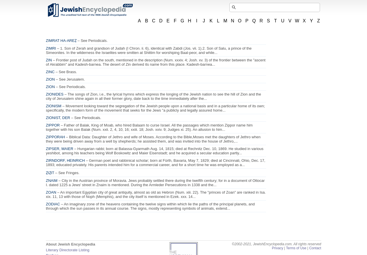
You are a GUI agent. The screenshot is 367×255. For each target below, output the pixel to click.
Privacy (277, 248)
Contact (315, 248)
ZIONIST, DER (58, 118)
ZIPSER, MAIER (59, 149)
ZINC (50, 72)
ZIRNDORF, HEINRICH (65, 160)
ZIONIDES (54, 94)
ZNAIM (51, 180)
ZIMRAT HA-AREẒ (61, 40)
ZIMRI (51, 48)
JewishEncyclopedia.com (90, 10)
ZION (50, 79)
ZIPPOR (53, 125)
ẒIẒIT (50, 173)
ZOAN (51, 192)
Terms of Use (296, 248)
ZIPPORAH (55, 137)
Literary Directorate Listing (67, 250)
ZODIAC (53, 204)
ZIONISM (53, 106)
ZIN (49, 60)
